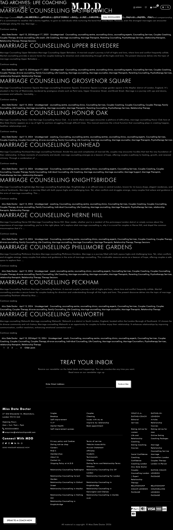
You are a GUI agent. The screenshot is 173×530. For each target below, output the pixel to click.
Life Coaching (52, 37)
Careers (54, 448)
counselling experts (123, 34)
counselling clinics (104, 34)
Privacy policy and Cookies (62, 441)
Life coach (40, 37)
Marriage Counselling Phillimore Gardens (66, 247)
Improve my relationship (98, 423)
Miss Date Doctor (10, 34)
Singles (53, 413)
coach (52, 271)
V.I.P (52, 423)
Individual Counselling (58, 172)
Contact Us (55, 460)
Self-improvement (58, 419)
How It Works (61, 17)
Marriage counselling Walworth (52, 314)
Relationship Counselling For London (103, 476)
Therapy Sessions (28, 41)
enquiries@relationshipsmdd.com (19, 432)
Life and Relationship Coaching (136, 438)
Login (137, 7)
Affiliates (91, 451)
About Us (54, 457)
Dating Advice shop (59, 444)
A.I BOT (83, 17)
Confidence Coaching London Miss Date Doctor (139, 463)
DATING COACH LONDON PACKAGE (158, 473)
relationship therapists (155, 37)
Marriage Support (132, 172)
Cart (153, 7)
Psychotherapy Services (132, 37)
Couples (90, 413)
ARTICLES (46, 17)
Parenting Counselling (110, 37)
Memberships (56, 454)
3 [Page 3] (12, 347)
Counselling (71, 34)
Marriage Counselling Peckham (49, 282)
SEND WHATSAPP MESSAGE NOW (16, 447)
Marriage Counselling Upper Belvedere (59, 45)
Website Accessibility (96, 444)
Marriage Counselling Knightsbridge (58, 180)
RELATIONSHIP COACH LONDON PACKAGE (139, 489)
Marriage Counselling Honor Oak (54, 112)
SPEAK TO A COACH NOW (19, 520)
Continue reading (8, 29)
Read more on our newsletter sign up (86, 372)
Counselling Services (142, 34)
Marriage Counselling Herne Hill (51, 215)
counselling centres (99, 137)
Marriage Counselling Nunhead (50, 144)
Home (19, 17)
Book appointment (95, 426)
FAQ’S (74, 17)
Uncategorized (57, 34)
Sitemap (90, 460)
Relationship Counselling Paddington (67, 470)
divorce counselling (25, 37)
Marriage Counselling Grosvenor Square (65, 80)
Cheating (91, 416)
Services (135, 423)
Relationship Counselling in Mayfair (66, 489)
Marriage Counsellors (83, 242)
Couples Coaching (162, 34)
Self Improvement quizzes (62, 429)
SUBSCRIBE (93, 17)
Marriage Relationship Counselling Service (160, 448)
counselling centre (86, 34)
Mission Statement (95, 448)
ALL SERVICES (32, 17)
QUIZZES (141, 17)
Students (90, 454)
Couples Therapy (7, 37)
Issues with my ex (95, 419)
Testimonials (92, 457)
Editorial (135, 419)
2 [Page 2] (8, 347)
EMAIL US (130, 17)
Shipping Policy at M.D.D (61, 463)
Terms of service (94, 441)
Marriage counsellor (98, 73)
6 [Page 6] (21, 347)
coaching (54, 137)
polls (150, 17)
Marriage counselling (70, 37)
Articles (154, 419)
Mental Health (57, 426)
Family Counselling (44, 73)
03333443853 (10, 429)
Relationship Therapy (9, 41)
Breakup (54, 416)
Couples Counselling (134, 105)
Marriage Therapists (90, 37)
